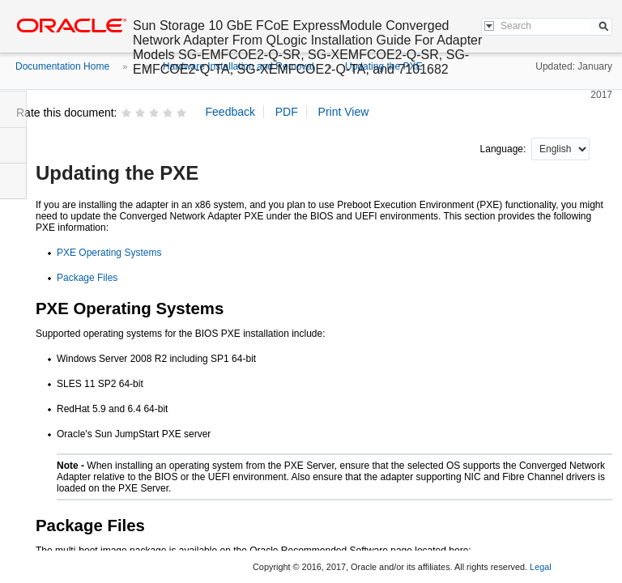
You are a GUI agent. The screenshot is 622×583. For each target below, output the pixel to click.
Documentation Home (62, 66)
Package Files (87, 277)
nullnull (560, 149)
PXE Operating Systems (109, 252)
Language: (504, 149)
